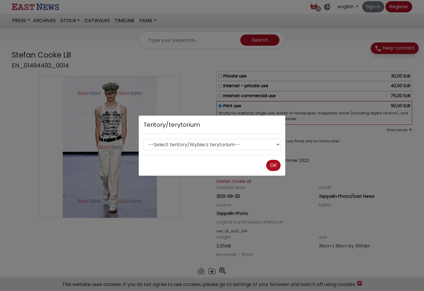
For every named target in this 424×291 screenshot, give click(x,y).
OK (273, 165)
